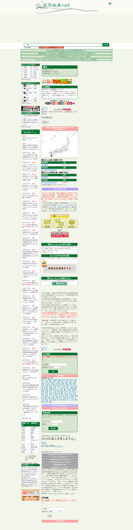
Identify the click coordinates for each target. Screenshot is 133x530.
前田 (59, 386)
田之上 (74, 392)
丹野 (56, 398)
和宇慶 (60, 394)
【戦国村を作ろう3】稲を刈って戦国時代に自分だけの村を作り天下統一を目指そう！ (66, 53)
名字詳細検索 (60, 375)
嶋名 (46, 400)
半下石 (72, 386)
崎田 (35, 100)
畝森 (46, 392)
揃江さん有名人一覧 (60, 189)
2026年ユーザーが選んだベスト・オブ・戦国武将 (30, 178)
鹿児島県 (53, 89)
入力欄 (45, 364)
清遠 (69, 382)
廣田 (75, 388)
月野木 (55, 386)
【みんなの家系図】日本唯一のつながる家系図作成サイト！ (66, 50)
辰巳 (46, 394)
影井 (35, 88)
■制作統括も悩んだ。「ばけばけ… (30, 471)
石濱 (54, 388)
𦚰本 (54, 400)
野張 (42, 390)
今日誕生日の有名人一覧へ (60, 464)
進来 (32, 444)
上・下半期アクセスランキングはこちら (60, 462)
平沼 (52, 396)
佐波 (68, 398)
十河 (35, 98)
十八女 (36, 69)
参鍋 (50, 382)
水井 (60, 396)
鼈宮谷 (63, 400)
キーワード (46, 421)
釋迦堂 (50, 380)
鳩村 (25, 74)
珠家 (66, 396)
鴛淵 (59, 380)
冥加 (61, 390)
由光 (74, 394)
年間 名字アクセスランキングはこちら (60, 459)
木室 (46, 402)
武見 (67, 388)
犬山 (23, 444)
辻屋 (23, 447)
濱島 (35, 85)
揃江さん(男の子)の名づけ (60, 405)
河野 (69, 390)
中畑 (46, 386)
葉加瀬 (55, 380)
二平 (58, 388)
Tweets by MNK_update (29, 463)
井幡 (71, 388)
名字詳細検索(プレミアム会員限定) (51, 47)
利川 (60, 398)
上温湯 (33, 427)
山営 (42, 386)
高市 (25, 72)
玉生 (50, 400)
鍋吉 (23, 452)
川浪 (67, 380)
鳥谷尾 (58, 384)
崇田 (42, 392)
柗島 (75, 380)
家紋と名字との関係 (30, 120)
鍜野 (32, 437)
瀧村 (50, 402)
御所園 (73, 390)
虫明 (35, 74)
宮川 (42, 396)
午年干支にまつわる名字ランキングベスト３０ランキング (30, 217)
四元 (66, 392)
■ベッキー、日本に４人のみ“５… (29, 472)
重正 (46, 396)
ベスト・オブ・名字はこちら (60, 457)
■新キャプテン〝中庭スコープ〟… (30, 484)
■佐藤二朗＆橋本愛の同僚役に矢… (30, 482)
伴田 (67, 386)
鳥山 (35, 77)
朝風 (23, 437)
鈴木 (63, 380)
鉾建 (42, 384)
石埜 (66, 382)
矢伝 (70, 394)
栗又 (65, 390)
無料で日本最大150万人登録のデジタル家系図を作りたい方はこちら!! (30, 147)
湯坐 (66, 384)
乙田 (46, 382)
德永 (25, 77)
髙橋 (45, 398)
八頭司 (74, 382)
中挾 (50, 394)
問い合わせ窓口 (63, 207)
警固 (32, 430)
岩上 (50, 392)
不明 (27, 85)
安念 (23, 435)
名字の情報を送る (47, 117)
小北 (42, 382)
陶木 (71, 380)
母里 (74, 384)
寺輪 (64, 398)
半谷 (25, 69)
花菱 (26, 98)
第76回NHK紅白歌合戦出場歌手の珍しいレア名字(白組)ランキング (30, 253)
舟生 (54, 382)
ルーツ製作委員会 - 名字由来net (30, 458)
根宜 (52, 398)
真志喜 (46, 388)
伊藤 (50, 386)
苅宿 (42, 402)
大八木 (66, 394)
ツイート (44, 107)
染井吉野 (34, 447)
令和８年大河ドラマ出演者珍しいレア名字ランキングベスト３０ (30, 205)
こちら (28, 79)
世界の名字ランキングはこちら (60, 467)
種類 (44, 424)
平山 (35, 93)
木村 (58, 392)
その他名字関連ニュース (26, 485)
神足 (25, 67)
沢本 (69, 392)
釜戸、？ (29, 100)
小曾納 (55, 394)
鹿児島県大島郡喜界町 (49, 170)
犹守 (23, 440)
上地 (54, 392)
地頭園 (71, 396)
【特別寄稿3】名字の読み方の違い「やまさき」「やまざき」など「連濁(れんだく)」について (30, 410)
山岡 (42, 394)
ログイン (69, 258)
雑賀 (76, 400)
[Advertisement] (67, 28)
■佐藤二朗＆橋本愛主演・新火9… (30, 480)
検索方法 (46, 367)
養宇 (32, 432)
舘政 (62, 382)
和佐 (49, 398)
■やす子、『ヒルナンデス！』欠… (30, 467)
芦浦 (32, 449)
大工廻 (63, 388)
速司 (42, 380)
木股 (23, 432)
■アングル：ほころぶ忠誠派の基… (30, 469)
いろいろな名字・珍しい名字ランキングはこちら (59, 454)
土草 (23, 427)
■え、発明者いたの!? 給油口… (29, 474)
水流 (63, 386)
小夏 (42, 400)
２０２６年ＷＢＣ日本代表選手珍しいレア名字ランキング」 (30, 157)
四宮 (72, 398)
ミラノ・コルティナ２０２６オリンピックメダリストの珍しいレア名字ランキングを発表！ (66, 59)
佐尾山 (53, 384)
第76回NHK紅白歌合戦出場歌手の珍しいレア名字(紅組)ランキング (30, 242)
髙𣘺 (58, 382)
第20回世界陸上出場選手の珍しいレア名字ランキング (30, 343)
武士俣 (47, 384)
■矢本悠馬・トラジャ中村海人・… (30, 478)
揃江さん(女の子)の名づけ (60, 408)
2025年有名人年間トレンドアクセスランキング (30, 265)
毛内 (56, 396)
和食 (23, 430)
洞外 (46, 390)
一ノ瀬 (71, 400)
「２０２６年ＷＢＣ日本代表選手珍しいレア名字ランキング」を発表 (66, 56)
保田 (70, 384)
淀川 (35, 72)
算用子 (36, 67)
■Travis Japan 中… (26, 476)
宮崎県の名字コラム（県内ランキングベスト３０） (30, 300)
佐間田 (51, 390)
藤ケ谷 (56, 390)
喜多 (62, 392)
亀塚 (50, 388)
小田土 (24, 449)
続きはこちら (27, 418)
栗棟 (62, 384)
